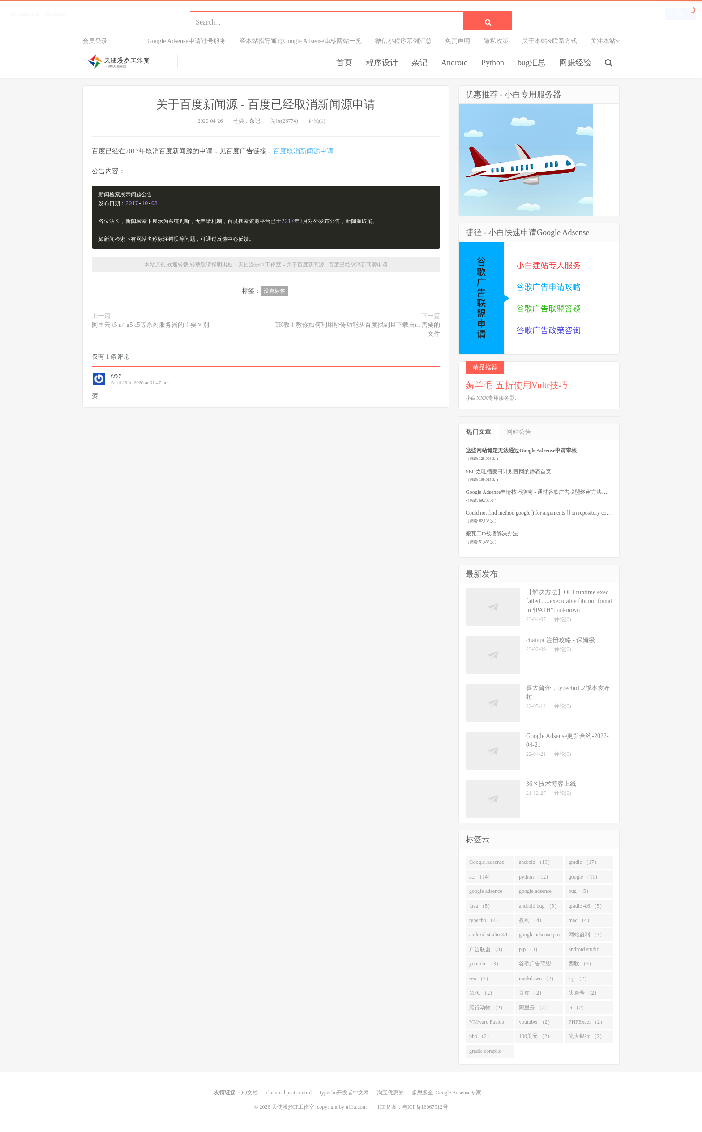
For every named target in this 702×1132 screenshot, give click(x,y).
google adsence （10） (485, 893)
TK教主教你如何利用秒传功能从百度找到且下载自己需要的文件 (357, 329)
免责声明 (457, 41)
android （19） (536, 862)
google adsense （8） (535, 893)
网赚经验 (575, 62)
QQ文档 (248, 1092)
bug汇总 (532, 62)
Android (454, 62)
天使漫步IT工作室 (127, 61)
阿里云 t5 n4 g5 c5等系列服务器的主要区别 (150, 325)
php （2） (480, 1036)
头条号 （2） (584, 993)
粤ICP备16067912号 (425, 1107)
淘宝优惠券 (390, 1092)
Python (492, 62)
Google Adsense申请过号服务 (186, 41)
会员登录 (94, 41)
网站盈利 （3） (587, 934)
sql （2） (579, 978)
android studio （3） (584, 951)
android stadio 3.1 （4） (488, 936)
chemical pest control (289, 1092)
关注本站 (605, 41)
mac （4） (580, 920)
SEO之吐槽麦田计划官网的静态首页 (508, 471)
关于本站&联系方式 (549, 41)
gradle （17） (584, 862)
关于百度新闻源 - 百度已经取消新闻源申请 (266, 104)
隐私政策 (496, 41)
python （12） (535, 877)
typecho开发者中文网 (344, 1092)
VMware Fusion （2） (486, 1024)
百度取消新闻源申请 (303, 150)
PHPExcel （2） (587, 1022)
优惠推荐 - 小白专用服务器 (513, 94)
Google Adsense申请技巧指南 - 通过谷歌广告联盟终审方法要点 (539, 492)
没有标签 (274, 291)
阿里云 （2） (534, 1007)
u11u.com (356, 1107)
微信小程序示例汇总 (403, 41)
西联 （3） (581, 963)
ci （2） (578, 1007)
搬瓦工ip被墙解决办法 (492, 533)
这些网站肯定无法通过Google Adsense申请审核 (521, 450)
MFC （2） (482, 993)
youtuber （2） (536, 1022)
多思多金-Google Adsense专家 (446, 1092)
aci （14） (481, 877)
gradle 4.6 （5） (587, 906)
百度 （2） (531, 993)
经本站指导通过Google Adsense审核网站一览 (301, 41)
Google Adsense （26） (486, 864)
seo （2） (480, 978)
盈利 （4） (531, 920)
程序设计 (382, 62)
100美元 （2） (535, 1036)
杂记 (419, 62)
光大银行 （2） (587, 1036)
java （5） (481, 906)
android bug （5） (539, 906)
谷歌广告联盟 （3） (535, 965)
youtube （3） (485, 963)
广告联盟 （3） (487, 949)
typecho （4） (485, 920)
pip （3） (529, 949)
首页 (344, 62)
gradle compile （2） (485, 1053)
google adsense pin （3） (539, 936)
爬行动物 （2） (487, 1007)
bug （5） (580, 891)
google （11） (584, 877)
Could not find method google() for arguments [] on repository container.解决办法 (555, 513)
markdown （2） (537, 978)
